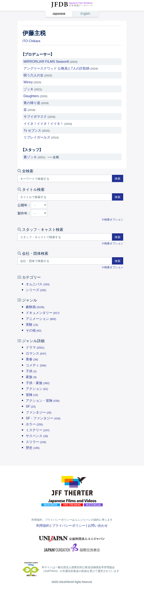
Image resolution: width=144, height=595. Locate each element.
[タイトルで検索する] (64, 197)
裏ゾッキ (30, 156)
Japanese (58, 14)
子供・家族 (38, 382)
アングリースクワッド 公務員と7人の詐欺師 (56, 68)
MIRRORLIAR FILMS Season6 (46, 61)
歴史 (33, 447)
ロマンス (36, 353)
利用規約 (43, 525)
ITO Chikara (31, 40)
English (85, 14)
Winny (28, 81)
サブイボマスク (35, 116)
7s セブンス (32, 130)
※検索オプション (112, 219)
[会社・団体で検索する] (64, 260)
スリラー (36, 441)
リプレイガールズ (37, 137)
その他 (33, 330)
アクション (37, 388)
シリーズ (36, 289)
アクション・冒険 (43, 400)
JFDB (72, 5)
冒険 (32, 394)
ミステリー (38, 429)
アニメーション (41, 318)
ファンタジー (38, 412)
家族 (31, 376)
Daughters (31, 95)
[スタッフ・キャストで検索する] (64, 237)
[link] (72, 14)
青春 (32, 358)
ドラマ (35, 347)
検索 (117, 178)
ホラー (34, 423)
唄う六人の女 (33, 74)
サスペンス (37, 435)
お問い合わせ (98, 525)
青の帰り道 (32, 102)
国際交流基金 (72, 549)
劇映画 (35, 306)
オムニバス (38, 283)
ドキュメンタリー (43, 312)
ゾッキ (29, 88)
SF (31, 406)
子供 (31, 370)
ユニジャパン (72, 536)
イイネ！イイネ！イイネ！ (43, 123)
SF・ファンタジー (43, 417)
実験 (32, 324)
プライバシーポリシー (68, 525)
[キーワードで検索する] (64, 178)
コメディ (36, 364)
